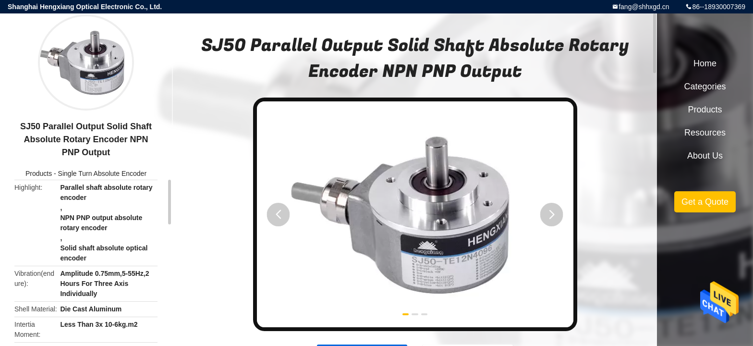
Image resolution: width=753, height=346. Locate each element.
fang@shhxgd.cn (644, 7)
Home (705, 63)
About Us (705, 156)
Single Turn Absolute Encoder (102, 173)
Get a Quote (705, 202)
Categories (705, 86)
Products (38, 173)
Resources (705, 132)
